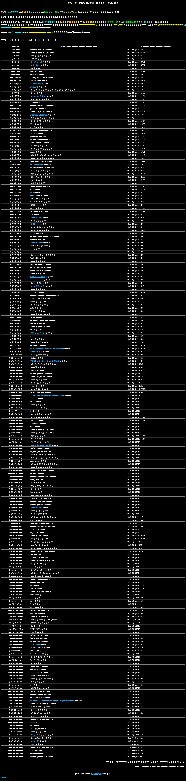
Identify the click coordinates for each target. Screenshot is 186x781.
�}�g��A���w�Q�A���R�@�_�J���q (52, 700)
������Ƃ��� (38, 115)
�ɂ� (32, 192)
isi (31, 411)
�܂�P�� (34, 224)
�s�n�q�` (35, 65)
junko (32, 567)
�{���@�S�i (37, 333)
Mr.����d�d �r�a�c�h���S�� (47, 395)
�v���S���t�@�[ (40, 445)
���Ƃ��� (36, 352)
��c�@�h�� (37, 62)
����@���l (37, 286)
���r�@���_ (38, 96)
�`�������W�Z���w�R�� (46, 348)
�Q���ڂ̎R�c (37, 164)
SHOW (33, 233)
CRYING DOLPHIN (37, 277)
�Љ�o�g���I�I (38, 735)
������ (35, 508)
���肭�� (35, 218)
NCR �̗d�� (35, 644)
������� (36, 243)
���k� (34, 741)
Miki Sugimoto (35, 84)
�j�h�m (34, 87)
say (31, 102)
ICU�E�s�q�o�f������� (45, 361)
